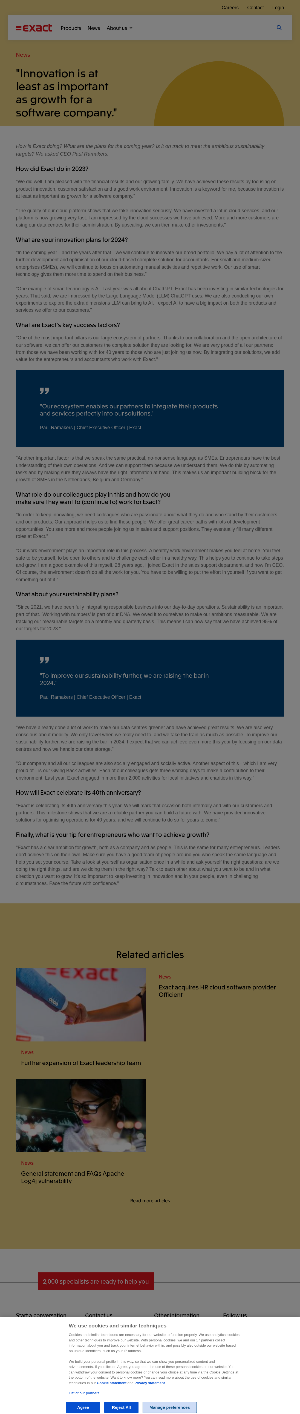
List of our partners (84, 1398)
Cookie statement (111, 1388)
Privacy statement (149, 1388)
